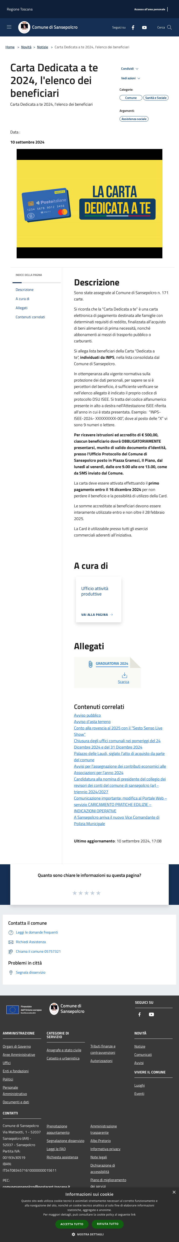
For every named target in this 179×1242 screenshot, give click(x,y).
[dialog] (89, 1215)
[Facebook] (131, 27)
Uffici (7, 1062)
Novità (26, 47)
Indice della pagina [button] (29, 275)
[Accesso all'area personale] (149, 9)
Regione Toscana (20, 9)
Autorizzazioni (101, 1060)
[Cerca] (169, 27)
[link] (125, 489)
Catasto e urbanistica (63, 1058)
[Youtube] (142, 27)
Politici (8, 1079)
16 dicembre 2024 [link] (125, 489)
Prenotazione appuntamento (58, 1129)
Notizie (42, 47)
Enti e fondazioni (16, 1071)
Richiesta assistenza (62, 1157)
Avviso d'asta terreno (92, 722)
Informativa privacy (105, 1149)
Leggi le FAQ (56, 1149)
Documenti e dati (16, 1102)
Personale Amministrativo (15, 1090)
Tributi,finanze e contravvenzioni (102, 1049)
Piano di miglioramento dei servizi (108, 1183)
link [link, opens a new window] (133, 1214)
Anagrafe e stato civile (64, 1050)
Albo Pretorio (100, 1140)
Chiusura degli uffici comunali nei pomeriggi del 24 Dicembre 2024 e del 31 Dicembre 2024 (117, 744)
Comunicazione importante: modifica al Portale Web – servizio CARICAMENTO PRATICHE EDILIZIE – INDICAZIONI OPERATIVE (120, 804)
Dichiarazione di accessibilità (102, 1168)
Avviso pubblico (87, 715)
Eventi (139, 1093)
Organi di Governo (17, 1046)
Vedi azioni (131, 78)
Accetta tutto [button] (72, 1224)
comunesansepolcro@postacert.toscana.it (36, 1186)
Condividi (130, 69)
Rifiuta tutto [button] (108, 1224)
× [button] (174, 1192)
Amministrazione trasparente (103, 1129)
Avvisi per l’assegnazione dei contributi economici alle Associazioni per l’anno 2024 (120, 769)
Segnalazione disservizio (65, 1140)
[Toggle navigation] (9, 27)
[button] (89, 1234)
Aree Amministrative (19, 1054)
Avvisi (139, 1062)
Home (10, 47)
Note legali (98, 1157)
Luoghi (139, 1085)
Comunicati (143, 1054)
